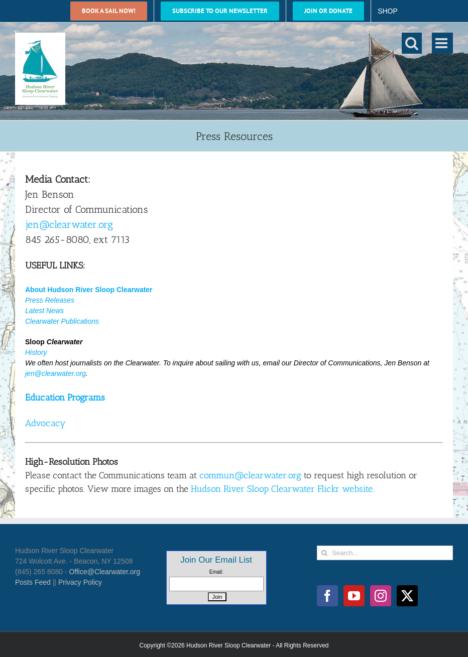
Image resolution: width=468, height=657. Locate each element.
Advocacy (45, 423)
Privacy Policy (80, 582)
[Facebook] (327, 595)
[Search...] (385, 553)
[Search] (324, 553)
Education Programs (65, 397)
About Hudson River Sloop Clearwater (89, 290)
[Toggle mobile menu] (442, 43)
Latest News (44, 311)
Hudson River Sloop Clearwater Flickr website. (282, 488)
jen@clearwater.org (69, 224)
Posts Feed (33, 582)
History (36, 352)
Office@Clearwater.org (104, 572)
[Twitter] (407, 595)
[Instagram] (380, 595)
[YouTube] (354, 595)
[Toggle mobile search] (412, 43)
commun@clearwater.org (250, 475)
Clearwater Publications (62, 321)
